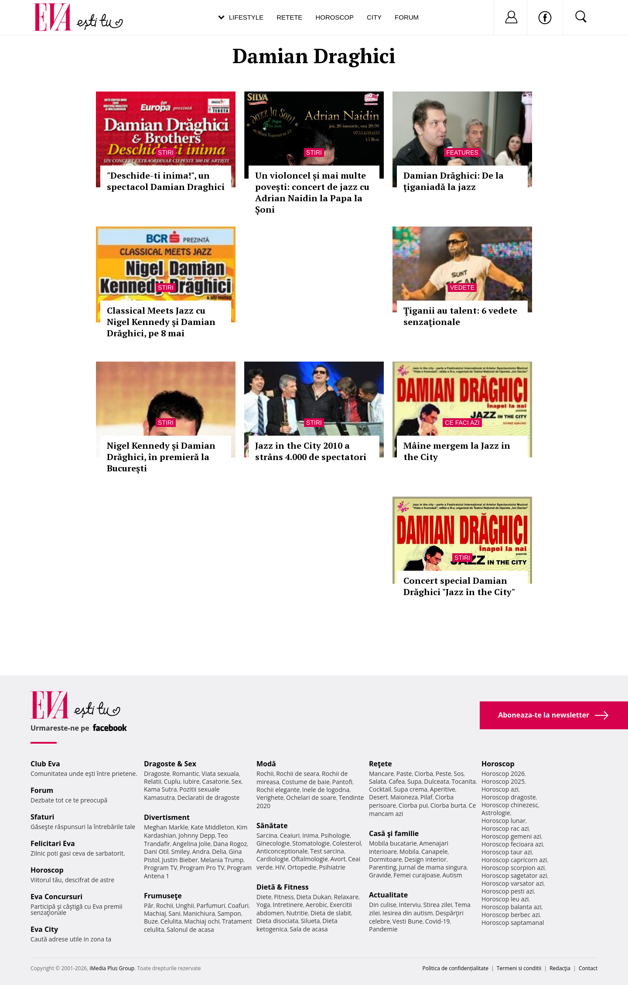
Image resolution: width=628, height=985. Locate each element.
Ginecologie (273, 843)
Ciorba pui (413, 805)
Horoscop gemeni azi (511, 836)
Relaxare (346, 897)
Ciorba (423, 773)
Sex (237, 781)
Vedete (462, 287)
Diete (263, 897)
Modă (266, 763)
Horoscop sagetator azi (514, 875)
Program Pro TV (202, 867)
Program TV (160, 867)
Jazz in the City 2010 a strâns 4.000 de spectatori (310, 451)
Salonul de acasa (190, 929)
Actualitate (388, 895)
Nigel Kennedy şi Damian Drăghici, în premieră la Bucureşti (161, 457)
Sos (459, 773)
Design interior (425, 859)
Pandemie (383, 929)
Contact (588, 968)
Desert (378, 797)
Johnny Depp (196, 835)
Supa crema (410, 789)
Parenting (382, 867)
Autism (452, 875)
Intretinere (288, 904)
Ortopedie (301, 867)
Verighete (269, 797)
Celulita (171, 921)
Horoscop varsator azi (512, 883)
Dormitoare (385, 859)
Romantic (185, 773)
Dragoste (157, 773)
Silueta (310, 921)
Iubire (191, 781)
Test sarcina (327, 851)
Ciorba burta (448, 805)
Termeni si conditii (519, 968)
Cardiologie (272, 859)
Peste (443, 773)
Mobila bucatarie (393, 843)
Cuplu (172, 781)
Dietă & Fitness (282, 887)
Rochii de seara (297, 773)
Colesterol (346, 843)
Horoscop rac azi (505, 828)
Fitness (284, 897)
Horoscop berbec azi (510, 915)
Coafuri (238, 905)
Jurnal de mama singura (433, 867)
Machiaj (155, 913)
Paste (404, 773)
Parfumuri (211, 905)
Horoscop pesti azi (507, 891)
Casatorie (215, 781)
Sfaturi (42, 817)
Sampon (229, 913)
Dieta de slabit (331, 913)
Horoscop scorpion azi (513, 867)
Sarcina (266, 835)
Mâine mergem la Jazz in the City (456, 451)
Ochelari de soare (311, 797)
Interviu (410, 904)
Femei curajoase (416, 875)
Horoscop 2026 (503, 773)
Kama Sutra (160, 789)
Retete (289, 17)
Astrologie (495, 813)
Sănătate (272, 825)
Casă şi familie (394, 833)
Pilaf (426, 797)
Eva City (44, 929)
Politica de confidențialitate (455, 968)
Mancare (381, 773)
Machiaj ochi (201, 921)
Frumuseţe (163, 895)
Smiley (180, 851)
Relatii (152, 781)
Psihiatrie (332, 867)
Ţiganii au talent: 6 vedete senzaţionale (460, 316)
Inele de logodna (325, 789)
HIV (280, 867)
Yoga (263, 904)
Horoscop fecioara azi (512, 844)
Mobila (409, 851)
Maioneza (404, 797)
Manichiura (199, 913)
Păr (149, 905)
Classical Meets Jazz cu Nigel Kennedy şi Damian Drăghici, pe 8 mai (161, 322)
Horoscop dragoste (508, 797)
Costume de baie (306, 782)
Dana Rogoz (230, 843)
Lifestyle (246, 17)
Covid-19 (437, 921)
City (374, 17)
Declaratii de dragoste (208, 797)
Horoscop (334, 17)
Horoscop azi (500, 789)
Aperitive (442, 789)
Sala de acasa (309, 929)
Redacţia (560, 968)
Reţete (380, 763)
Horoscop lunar (503, 820)
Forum (407, 17)
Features (462, 152)
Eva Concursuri (56, 896)
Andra (201, 851)
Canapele (434, 851)
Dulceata (436, 781)
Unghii (185, 905)
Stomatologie (311, 843)
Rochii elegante (278, 789)
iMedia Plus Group (111, 968)
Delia (219, 851)
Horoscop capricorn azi (514, 860)
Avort (337, 859)
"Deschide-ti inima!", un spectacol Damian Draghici (166, 181)
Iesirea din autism (407, 913)
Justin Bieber (180, 860)
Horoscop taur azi (506, 852)
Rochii (164, 905)
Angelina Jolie (192, 843)
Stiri (166, 152)
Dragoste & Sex (170, 763)
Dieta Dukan (313, 897)
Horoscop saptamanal (512, 922)
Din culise (382, 904)
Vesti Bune (407, 921)
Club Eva (45, 763)
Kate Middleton (212, 827)
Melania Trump (221, 860)
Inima (310, 835)
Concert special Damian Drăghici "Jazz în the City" (459, 586)
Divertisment (167, 817)
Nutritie (297, 913)
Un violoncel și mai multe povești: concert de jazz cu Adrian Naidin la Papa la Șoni (312, 192)
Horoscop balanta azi (511, 907)
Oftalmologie (309, 859)
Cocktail (380, 789)
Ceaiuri (290, 835)
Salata (377, 781)
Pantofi (342, 782)
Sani (174, 913)
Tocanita (463, 781)
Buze (151, 921)
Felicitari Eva (53, 843)
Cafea (397, 781)
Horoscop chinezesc (509, 805)
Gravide (380, 875)
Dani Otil (156, 851)
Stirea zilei (437, 904)
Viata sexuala (220, 773)
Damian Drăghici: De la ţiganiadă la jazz (453, 181)
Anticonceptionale (282, 851)
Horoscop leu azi (505, 899)
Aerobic (317, 904)
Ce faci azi (462, 422)
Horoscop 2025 (503, 781)
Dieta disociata (277, 921)
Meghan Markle (166, 827)
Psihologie (335, 835)
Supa (414, 781)
